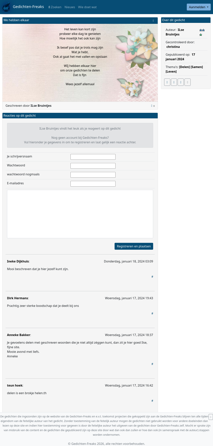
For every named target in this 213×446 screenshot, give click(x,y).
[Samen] (197, 67)
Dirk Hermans (17, 298)
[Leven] (171, 71)
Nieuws (69, 7)
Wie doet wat (87, 7)
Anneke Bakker (18, 335)
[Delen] (184, 67)
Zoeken (54, 7)
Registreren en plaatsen (134, 246)
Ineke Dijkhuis (18, 261)
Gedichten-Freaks (23, 7)
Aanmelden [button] (197, 7)
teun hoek (14, 385)
